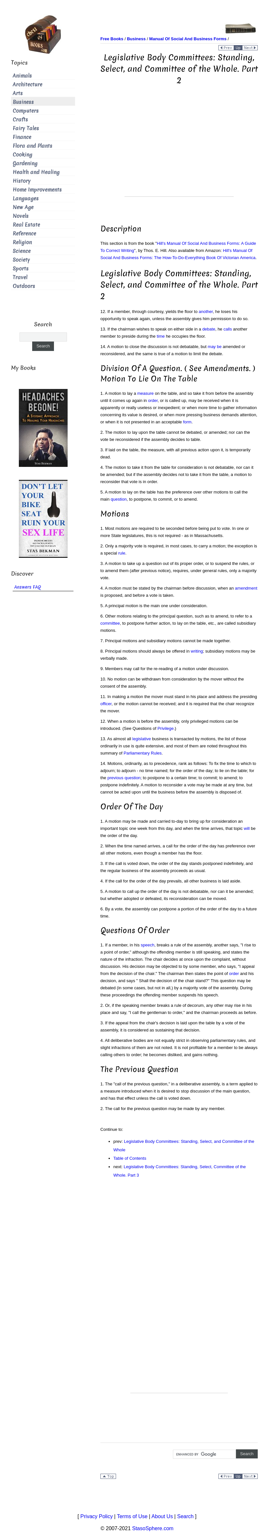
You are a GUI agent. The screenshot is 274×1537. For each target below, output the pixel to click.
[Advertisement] (179, 151)
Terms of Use (132, 1516)
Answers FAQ (27, 587)
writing (197, 651)
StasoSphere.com (153, 1528)
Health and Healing (36, 172)
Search (185, 1516)
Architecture (27, 84)
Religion (22, 242)
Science (22, 251)
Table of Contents (129, 1158)
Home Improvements (37, 189)
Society (21, 259)
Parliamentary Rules (143, 753)
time (161, 336)
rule (121, 553)
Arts (18, 93)
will (247, 828)
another (206, 311)
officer (105, 703)
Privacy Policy (96, 1516)
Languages (26, 198)
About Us (162, 1516)
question (119, 499)
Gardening (25, 163)
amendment (246, 588)
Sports (21, 268)
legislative (141, 738)
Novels (21, 216)
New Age (23, 207)
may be (215, 346)
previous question (123, 777)
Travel (20, 277)
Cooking (22, 154)
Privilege (165, 728)
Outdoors (24, 286)
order (153, 400)
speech (147, 945)
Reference (24, 233)
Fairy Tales (26, 128)
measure (145, 393)
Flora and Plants (32, 146)
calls (227, 329)
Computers (26, 110)
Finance (22, 137)
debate (208, 329)
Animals (22, 75)
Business (23, 102)
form (187, 421)
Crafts (20, 119)
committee (110, 623)
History (22, 181)
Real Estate (26, 224)
